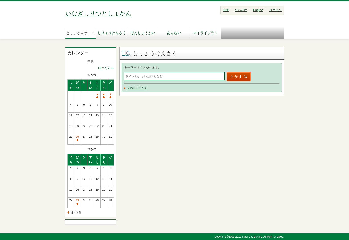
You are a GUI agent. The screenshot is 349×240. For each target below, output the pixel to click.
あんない (174, 33)
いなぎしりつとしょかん (98, 13)
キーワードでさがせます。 (142, 67)
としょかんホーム (80, 33)
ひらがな (241, 10)
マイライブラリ (205, 33)
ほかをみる (106, 68)
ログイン (275, 10)
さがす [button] (236, 77)
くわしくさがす (137, 87)
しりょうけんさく (111, 33)
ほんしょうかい (142, 33)
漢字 (226, 10)
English (258, 10)
